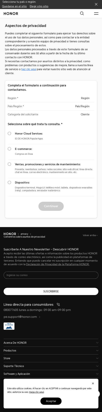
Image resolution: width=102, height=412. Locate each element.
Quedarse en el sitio (14, 6)
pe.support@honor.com (22, 317)
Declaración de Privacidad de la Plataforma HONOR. (57, 264)
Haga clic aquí (36, 392)
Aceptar (51, 401)
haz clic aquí (28, 69)
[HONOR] (10, 233)
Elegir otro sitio (39, 6)
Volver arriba (89, 235)
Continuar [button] (51, 206)
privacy (24, 234)
